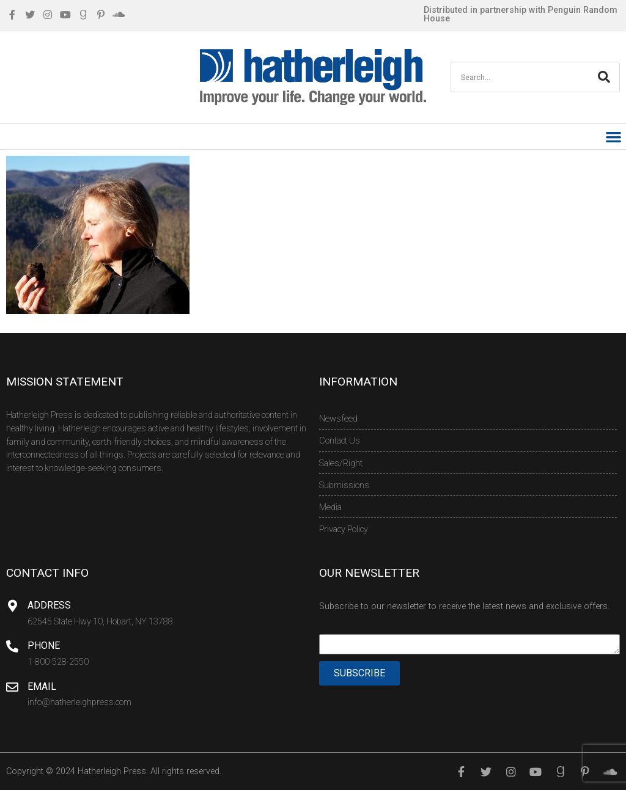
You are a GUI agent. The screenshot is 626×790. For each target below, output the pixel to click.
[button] (614, 136)
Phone (44, 645)
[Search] (604, 77)
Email (42, 686)
